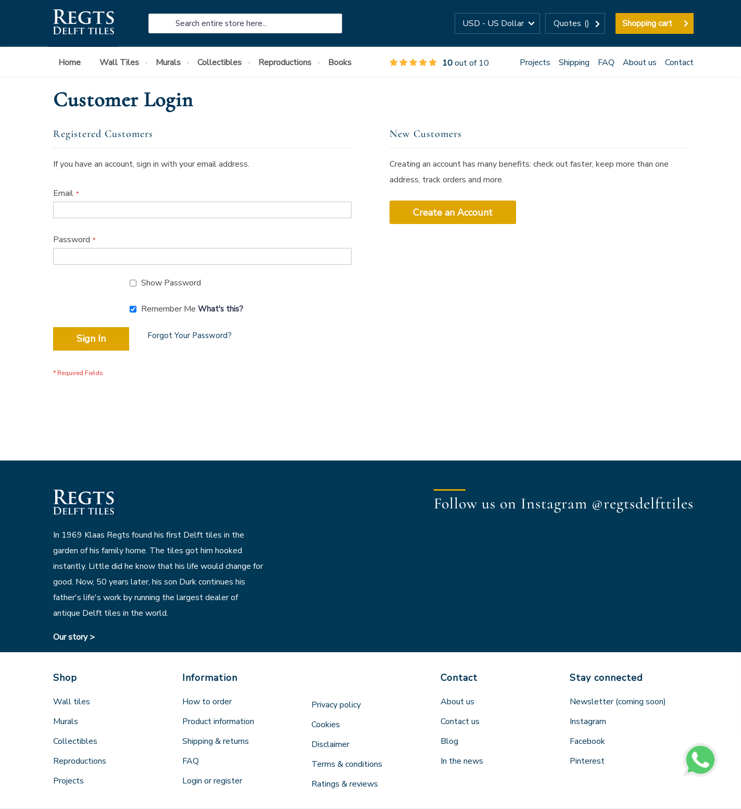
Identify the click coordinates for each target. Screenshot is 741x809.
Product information (218, 721)
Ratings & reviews (344, 784)
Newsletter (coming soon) (618, 701)
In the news (462, 761)
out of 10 (439, 63)
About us (640, 62)
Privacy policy (336, 705)
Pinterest (587, 761)
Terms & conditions (346, 764)
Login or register (212, 781)
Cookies (325, 724)
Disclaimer (330, 744)
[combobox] (245, 23)
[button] (497, 23)
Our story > (74, 637)
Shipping (574, 62)
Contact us (460, 721)
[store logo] (83, 23)
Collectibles (75, 741)
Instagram (588, 721)
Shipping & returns (215, 741)
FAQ (606, 62)
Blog (449, 741)
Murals (65, 721)
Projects (535, 62)
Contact (679, 62)
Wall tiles (71, 701)
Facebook (587, 741)
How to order (207, 701)
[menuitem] (71, 63)
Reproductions (79, 761)
